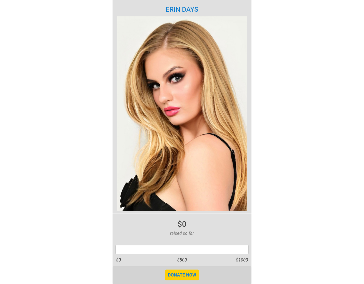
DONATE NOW (182, 275)
